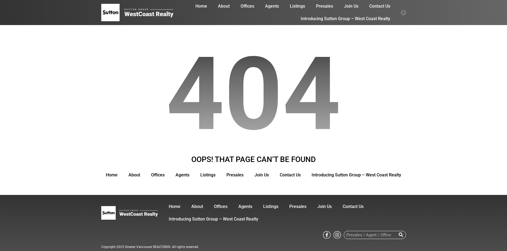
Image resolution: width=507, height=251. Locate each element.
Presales (324, 6)
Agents (272, 6)
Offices (247, 6)
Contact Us (379, 6)
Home (201, 6)
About (224, 6)
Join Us (351, 6)
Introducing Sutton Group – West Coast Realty (345, 18)
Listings (297, 6)
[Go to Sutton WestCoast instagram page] (337, 234)
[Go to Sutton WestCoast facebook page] (327, 234)
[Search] (401, 235)
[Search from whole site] (403, 12)
